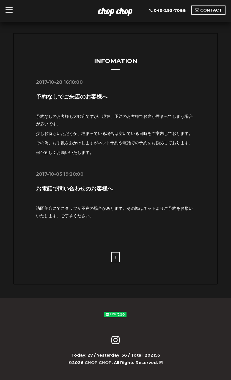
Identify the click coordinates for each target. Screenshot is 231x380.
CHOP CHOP (98, 362)
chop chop (115, 10)
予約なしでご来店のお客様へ (72, 96)
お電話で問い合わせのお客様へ (74, 188)
